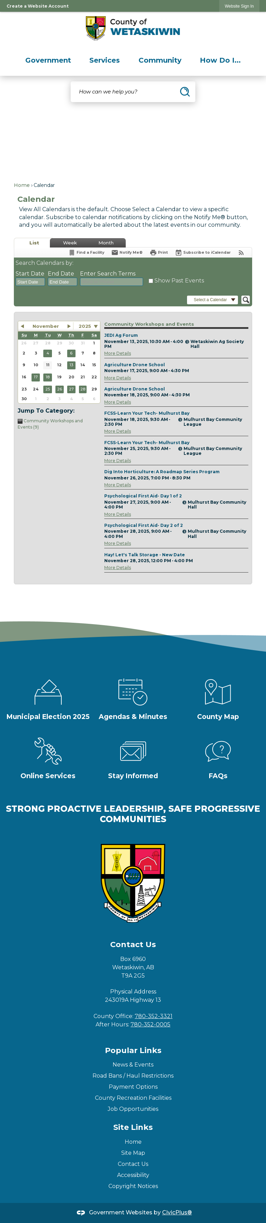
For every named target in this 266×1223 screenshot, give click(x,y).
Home (22, 185)
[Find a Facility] (86, 252)
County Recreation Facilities (133, 1098)
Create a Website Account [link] (38, 6)
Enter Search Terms (107, 273)
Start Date (30, 273)
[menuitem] (48, 60)
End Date (61, 273)
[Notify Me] (127, 252)
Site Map (133, 1153)
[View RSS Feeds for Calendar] (241, 252)
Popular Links (133, 1050)
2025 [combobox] (85, 326)
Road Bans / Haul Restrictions (133, 1075)
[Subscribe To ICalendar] (203, 252)
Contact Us (133, 1164)
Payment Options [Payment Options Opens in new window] (133, 1086)
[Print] (159, 252)
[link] (239, 6)
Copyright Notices (133, 1186)
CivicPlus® (177, 1212)
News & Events (133, 1064)
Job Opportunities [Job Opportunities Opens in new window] (133, 1109)
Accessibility (133, 1175)
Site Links (133, 1127)
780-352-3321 (153, 1016)
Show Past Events (179, 280)
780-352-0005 (150, 1024)
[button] (185, 91)
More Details (117, 353)
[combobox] (30, 282)
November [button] (46, 326)
